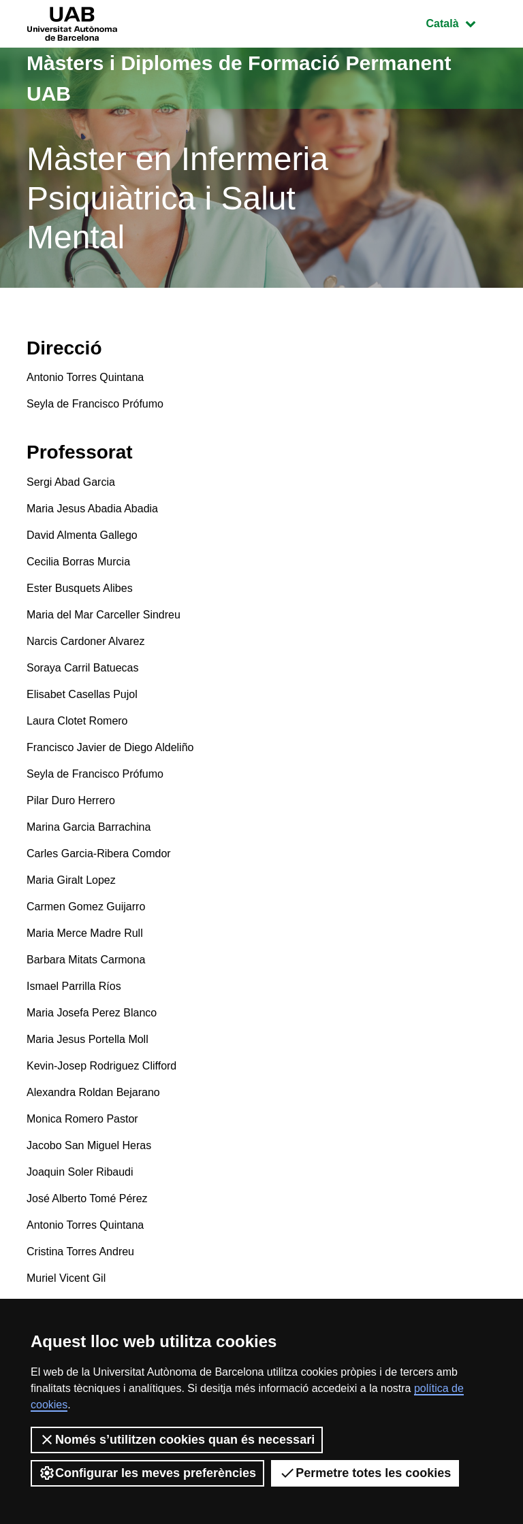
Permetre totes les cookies (365, 1473)
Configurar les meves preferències (147, 1473)
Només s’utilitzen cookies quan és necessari (177, 1439)
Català (461, 22)
